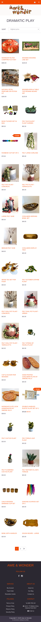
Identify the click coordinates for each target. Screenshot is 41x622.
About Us (30, 588)
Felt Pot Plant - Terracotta (28, 185)
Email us (30, 611)
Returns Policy (10, 609)
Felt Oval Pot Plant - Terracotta (10, 344)
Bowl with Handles (9, 533)
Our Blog (30, 591)
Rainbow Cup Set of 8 (10, 153)
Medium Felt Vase (8, 248)
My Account (10, 588)
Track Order (10, 591)
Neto (27, 620)
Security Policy (10, 612)
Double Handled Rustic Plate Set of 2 (30, 407)
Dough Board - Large (30, 533)
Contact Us (31, 594)
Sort (4, 29)
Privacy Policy (10, 606)
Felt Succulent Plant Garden (28, 122)
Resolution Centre (10, 594)
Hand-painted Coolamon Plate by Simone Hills (30, 376)
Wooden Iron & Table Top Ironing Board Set (30, 91)
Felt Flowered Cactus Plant (7, 471)
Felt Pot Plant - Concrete (8, 185)
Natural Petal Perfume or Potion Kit (9, 91)
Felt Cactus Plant (9, 438)
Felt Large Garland (30, 153)
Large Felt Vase (8, 216)
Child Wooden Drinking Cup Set (8, 502)
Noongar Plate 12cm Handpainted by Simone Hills (10, 408)
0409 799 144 (30, 603)
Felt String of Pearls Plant (28, 344)
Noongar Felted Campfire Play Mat (9, 59)
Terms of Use (10, 603)
